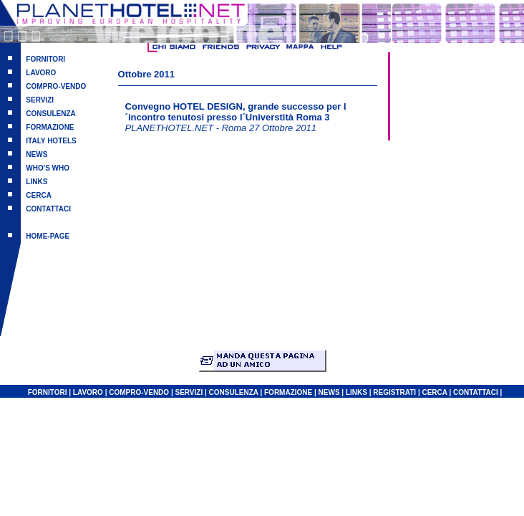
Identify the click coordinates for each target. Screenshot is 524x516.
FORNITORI (45, 59)
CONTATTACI (48, 209)
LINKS (36, 182)
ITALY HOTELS (51, 141)
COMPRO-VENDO (56, 86)
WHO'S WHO (47, 168)
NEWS (36, 154)
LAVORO (41, 73)
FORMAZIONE (50, 127)
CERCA (39, 195)
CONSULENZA (50, 114)
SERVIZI (40, 100)
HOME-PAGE (47, 236)
